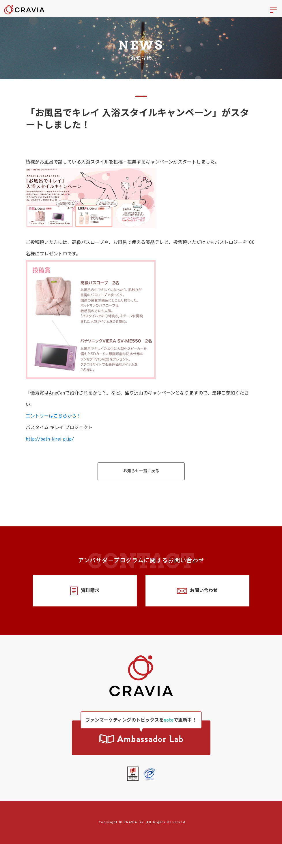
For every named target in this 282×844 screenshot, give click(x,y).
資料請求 (84, 591)
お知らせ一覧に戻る (141, 471)
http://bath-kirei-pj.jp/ (50, 439)
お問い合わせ (197, 591)
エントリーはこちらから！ (53, 416)
